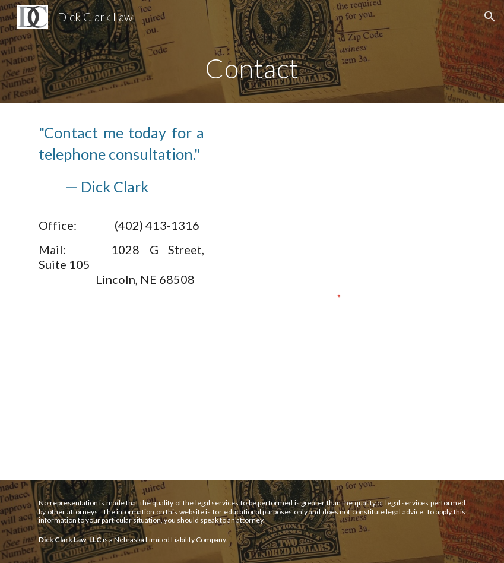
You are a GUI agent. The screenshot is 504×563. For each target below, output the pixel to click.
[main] (252, 68)
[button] (490, 16)
